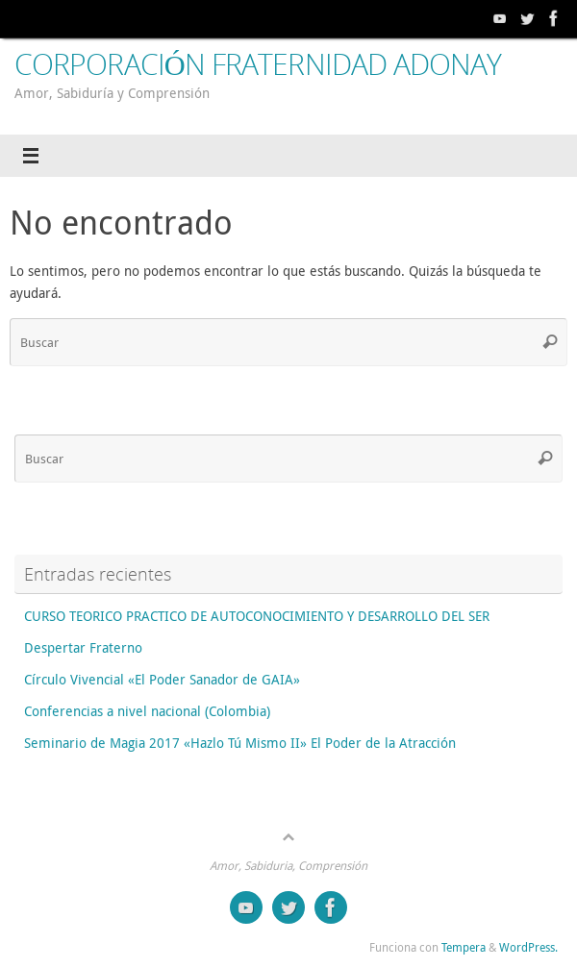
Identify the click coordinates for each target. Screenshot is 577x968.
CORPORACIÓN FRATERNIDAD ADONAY (258, 64)
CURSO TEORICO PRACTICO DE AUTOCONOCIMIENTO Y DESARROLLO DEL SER (256, 616)
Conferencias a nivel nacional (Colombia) (147, 711)
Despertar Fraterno (83, 648)
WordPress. (528, 947)
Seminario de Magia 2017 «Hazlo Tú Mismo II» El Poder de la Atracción (240, 743)
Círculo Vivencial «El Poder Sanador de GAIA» (162, 679)
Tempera (463, 947)
